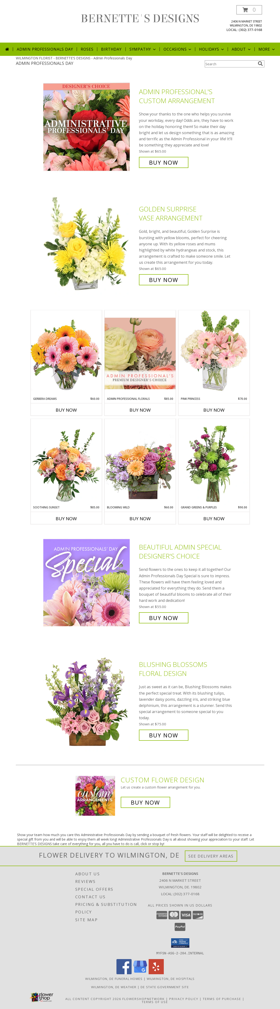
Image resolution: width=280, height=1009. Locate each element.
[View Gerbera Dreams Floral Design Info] (66, 353)
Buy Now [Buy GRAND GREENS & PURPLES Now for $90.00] (214, 519)
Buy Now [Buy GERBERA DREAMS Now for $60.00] (66, 410)
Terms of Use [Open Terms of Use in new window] (155, 1002)
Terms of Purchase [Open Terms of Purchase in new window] (222, 998)
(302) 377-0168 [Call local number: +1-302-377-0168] (250, 29)
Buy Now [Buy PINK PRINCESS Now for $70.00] (214, 410)
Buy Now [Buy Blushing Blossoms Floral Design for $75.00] (163, 735)
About (242, 49)
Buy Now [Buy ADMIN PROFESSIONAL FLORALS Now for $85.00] (140, 410)
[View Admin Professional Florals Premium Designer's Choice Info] (140, 353)
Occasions (178, 49)
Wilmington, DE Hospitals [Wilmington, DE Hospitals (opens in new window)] (171, 978)
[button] (249, 9)
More (267, 49)
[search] (260, 63)
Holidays (212, 49)
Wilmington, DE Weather (114, 987)
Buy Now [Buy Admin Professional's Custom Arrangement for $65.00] (163, 162)
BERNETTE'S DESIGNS (140, 19)
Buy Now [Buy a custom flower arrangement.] (145, 802)
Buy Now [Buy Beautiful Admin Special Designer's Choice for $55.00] (163, 618)
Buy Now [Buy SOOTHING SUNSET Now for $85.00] (66, 519)
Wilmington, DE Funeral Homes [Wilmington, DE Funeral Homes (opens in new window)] (113, 978)
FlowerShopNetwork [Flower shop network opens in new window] (143, 998)
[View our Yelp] (156, 972)
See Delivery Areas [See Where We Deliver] (211, 856)
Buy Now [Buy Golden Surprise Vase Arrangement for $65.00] (163, 280)
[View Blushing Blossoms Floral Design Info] (90, 700)
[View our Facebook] (124, 972)
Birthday (111, 49)
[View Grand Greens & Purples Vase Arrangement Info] (213, 462)
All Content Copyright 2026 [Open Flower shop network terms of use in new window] (93, 998)
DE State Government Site (165, 987)
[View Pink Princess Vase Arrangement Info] (213, 353)
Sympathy (143, 49)
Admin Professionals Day (45, 49)
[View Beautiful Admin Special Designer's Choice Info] (90, 582)
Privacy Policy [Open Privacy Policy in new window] (183, 998)
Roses (87, 49)
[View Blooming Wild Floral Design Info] (140, 462)
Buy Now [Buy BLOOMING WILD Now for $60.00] (140, 519)
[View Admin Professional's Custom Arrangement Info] (90, 127)
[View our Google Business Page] (140, 972)
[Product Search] (230, 64)
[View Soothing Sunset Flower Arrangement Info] (66, 462)
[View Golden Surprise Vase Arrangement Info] (90, 244)
